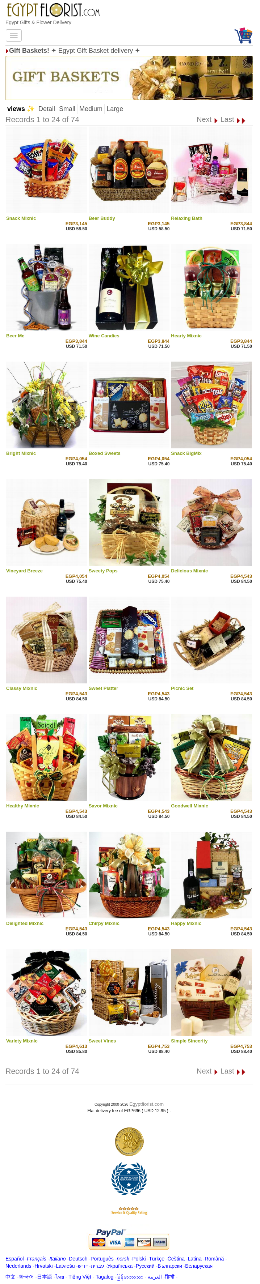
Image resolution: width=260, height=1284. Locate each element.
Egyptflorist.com (146, 1104)
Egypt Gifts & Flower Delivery (38, 22)
